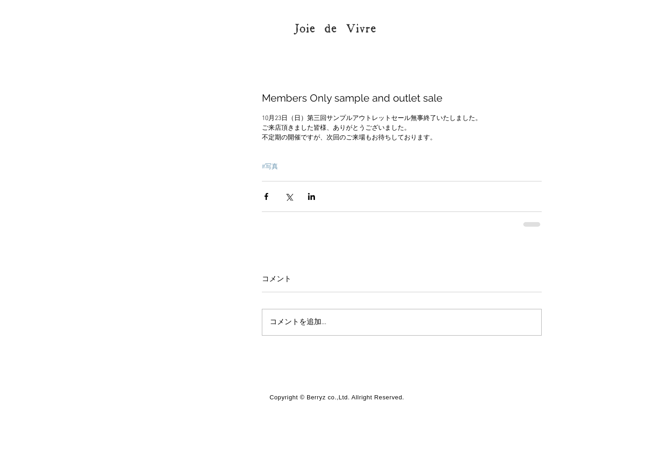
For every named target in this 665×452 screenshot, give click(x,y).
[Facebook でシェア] (266, 196)
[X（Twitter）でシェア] (288, 196)
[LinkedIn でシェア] (311, 196)
